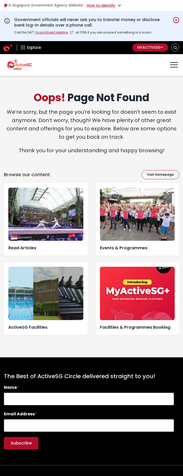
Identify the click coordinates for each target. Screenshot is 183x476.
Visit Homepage (160, 174)
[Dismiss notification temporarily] (176, 20)
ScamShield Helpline (51, 32)
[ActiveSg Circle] (8, 47)
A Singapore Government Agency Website (44, 5)
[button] (175, 47)
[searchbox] (89, 399)
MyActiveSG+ (150, 47)
